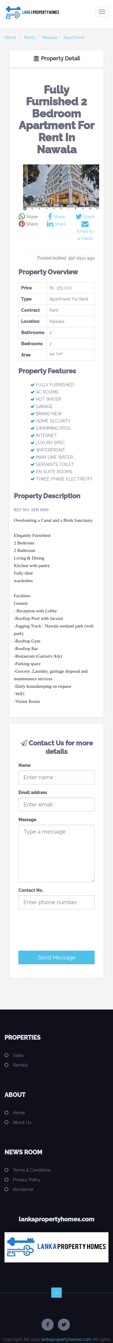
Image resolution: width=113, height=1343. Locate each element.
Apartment (74, 37)
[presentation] (59, 934)
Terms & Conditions (32, 1170)
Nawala (49, 37)
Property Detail (56, 58)
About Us (22, 1122)
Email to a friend (85, 231)
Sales (18, 1055)
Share (28, 216)
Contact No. (30, 890)
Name (24, 765)
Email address (32, 792)
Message (27, 819)
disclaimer (23, 1189)
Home (10, 37)
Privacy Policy (27, 1179)
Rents (29, 37)
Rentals (20, 1065)
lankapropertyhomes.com (66, 1339)
